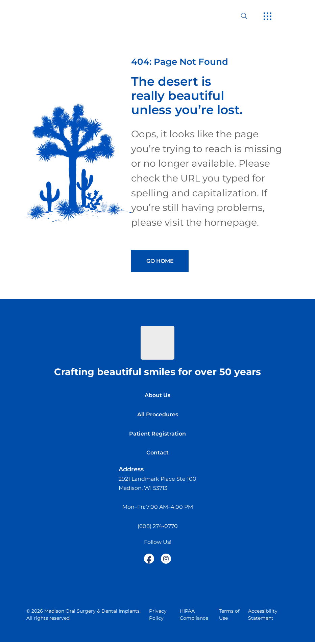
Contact (157, 452)
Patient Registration (157, 433)
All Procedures (157, 414)
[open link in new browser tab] (149, 559)
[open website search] (249, 16)
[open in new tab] (157, 484)
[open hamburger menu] (267, 17)
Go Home (160, 261)
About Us (157, 395)
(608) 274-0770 (158, 526)
